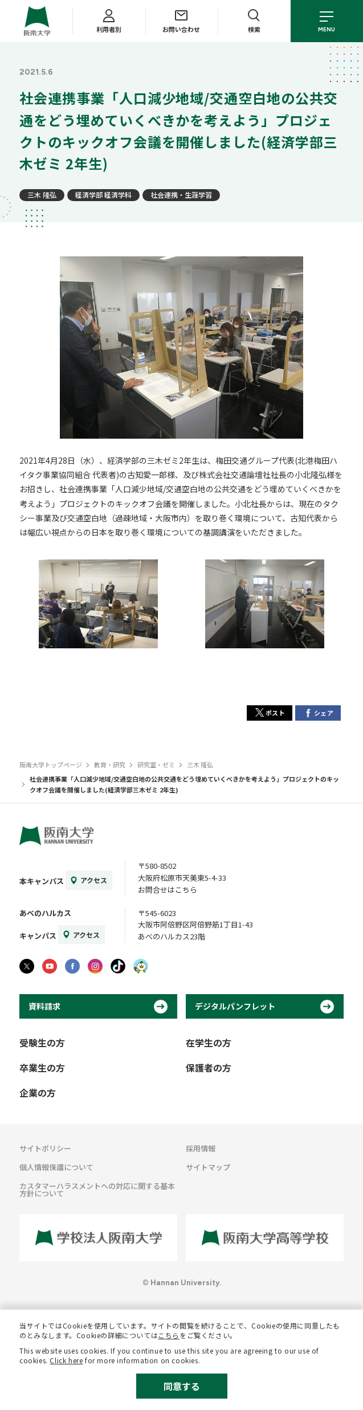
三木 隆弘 (41, 194)
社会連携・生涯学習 (181, 194)
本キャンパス (41, 881)
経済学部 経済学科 (103, 194)
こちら (169, 1335)
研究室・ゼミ (156, 764)
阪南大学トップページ (50, 764)
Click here (66, 1360)
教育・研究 (109, 764)
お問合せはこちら (167, 889)
